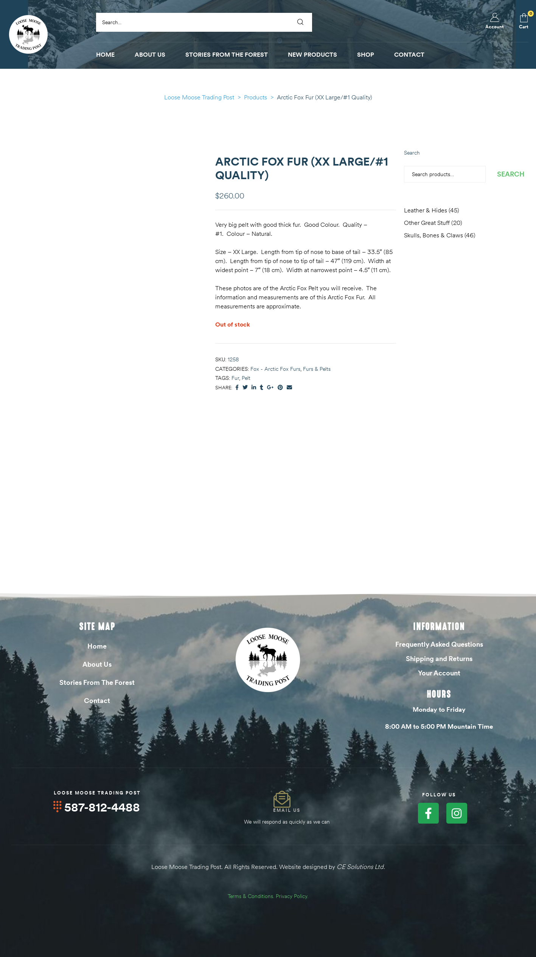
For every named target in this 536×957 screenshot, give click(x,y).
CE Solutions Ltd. (361, 866)
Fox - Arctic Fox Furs (275, 368)
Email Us (286, 810)
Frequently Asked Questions (439, 644)
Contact (97, 700)
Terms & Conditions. (251, 895)
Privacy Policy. (292, 895)
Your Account (439, 673)
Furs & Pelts (317, 368)
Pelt (246, 378)
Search (412, 152)
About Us (97, 664)
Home (97, 646)
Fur (235, 378)
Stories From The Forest (97, 682)
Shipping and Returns (439, 658)
